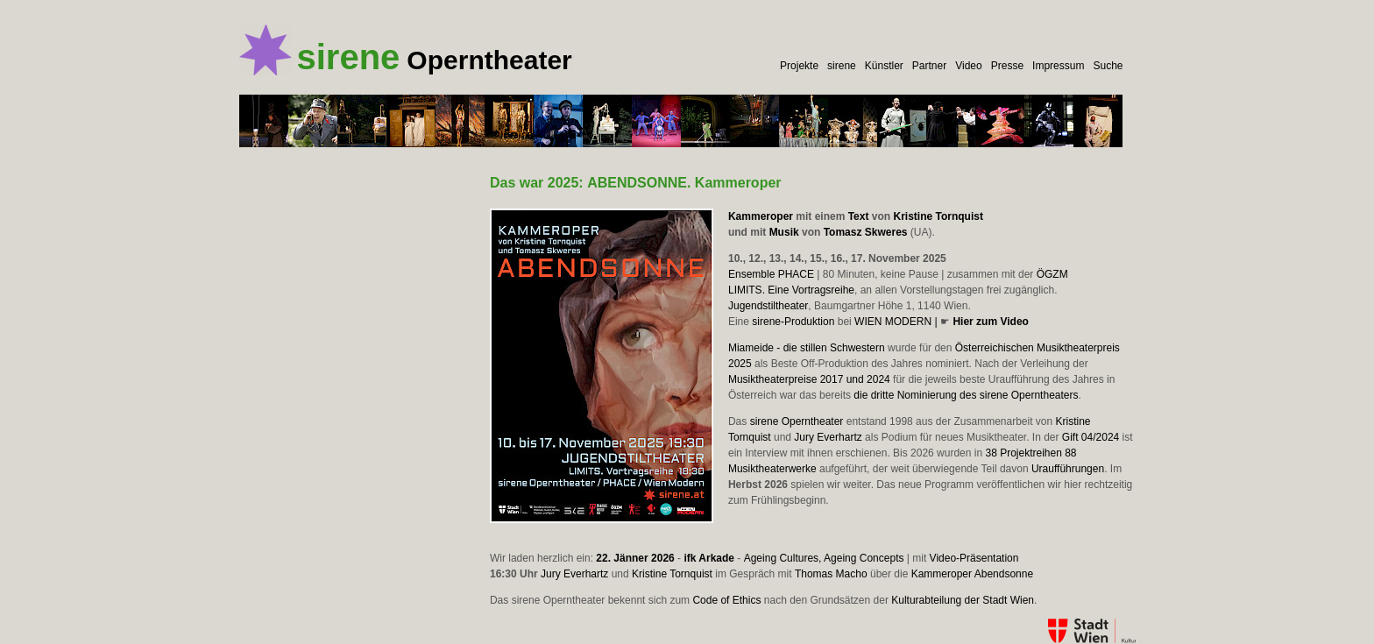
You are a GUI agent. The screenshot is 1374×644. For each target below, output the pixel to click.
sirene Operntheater (797, 421)
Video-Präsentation (974, 558)
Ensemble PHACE (771, 274)
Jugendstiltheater (768, 306)
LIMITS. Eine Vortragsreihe (791, 290)
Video (968, 66)
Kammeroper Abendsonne (972, 574)
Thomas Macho (831, 574)
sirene (841, 66)
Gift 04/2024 (1090, 437)
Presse (1007, 66)
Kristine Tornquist (937, 216)
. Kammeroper (684, 182)
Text (858, 216)
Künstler (884, 66)
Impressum (1058, 66)
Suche (1108, 66)
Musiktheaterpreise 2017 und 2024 (809, 379)
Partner (929, 66)
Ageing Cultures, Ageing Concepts (824, 558)
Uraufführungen (1067, 469)
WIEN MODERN (892, 321)
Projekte (799, 66)
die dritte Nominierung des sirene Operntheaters (965, 395)
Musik (784, 232)
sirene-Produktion (793, 321)
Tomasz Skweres (866, 232)
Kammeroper (760, 216)
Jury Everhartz (827, 437)
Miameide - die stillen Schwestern (806, 348)
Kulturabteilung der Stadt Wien (962, 600)
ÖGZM (1052, 274)
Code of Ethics (726, 600)
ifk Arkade (708, 558)
